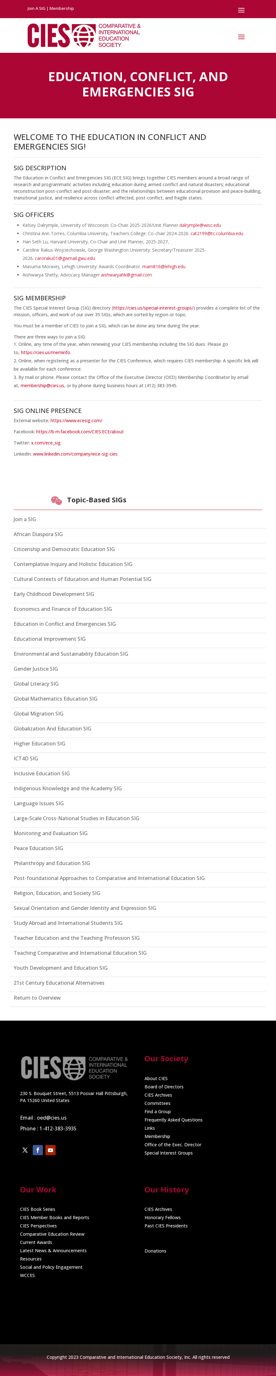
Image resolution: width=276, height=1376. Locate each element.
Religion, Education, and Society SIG (57, 893)
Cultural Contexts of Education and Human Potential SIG (82, 579)
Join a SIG (25, 519)
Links (150, 1128)
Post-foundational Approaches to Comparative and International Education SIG (109, 878)
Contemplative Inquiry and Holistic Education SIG (73, 564)
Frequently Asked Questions (174, 1120)
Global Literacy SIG (36, 684)
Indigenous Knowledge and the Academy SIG (68, 788)
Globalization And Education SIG (52, 728)
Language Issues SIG (39, 803)
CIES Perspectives (38, 1226)
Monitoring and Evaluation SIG (51, 833)
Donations (155, 1251)
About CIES (156, 1078)
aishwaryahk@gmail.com (126, 275)
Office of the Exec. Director (173, 1145)
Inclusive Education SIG (42, 773)
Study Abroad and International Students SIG (68, 923)
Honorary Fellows (163, 1217)
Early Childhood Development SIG (54, 594)
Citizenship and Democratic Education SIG (64, 549)
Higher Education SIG (39, 743)
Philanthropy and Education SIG (52, 863)
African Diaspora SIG (38, 534)
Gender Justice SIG (36, 669)
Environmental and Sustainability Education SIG (71, 654)
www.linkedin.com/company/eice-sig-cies (75, 454)
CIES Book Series (37, 1209)
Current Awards (36, 1242)
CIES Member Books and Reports (54, 1217)
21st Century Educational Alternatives (59, 983)
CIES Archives (158, 1095)
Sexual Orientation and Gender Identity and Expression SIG (85, 908)
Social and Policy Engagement (51, 1267)
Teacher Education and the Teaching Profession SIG (77, 938)
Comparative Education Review (52, 1234)
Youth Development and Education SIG (61, 968)
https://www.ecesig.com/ (76, 420)
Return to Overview (37, 998)
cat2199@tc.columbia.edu (217, 233)
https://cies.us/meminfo (45, 352)
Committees (158, 1103)
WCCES (27, 1275)
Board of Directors (164, 1087)
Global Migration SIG (39, 713)
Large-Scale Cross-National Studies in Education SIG (76, 818)
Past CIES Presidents (166, 1226)
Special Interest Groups (169, 1153)
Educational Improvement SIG (50, 639)
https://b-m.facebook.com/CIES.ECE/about (80, 432)
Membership (157, 1136)
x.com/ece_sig (46, 443)
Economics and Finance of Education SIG (63, 609)
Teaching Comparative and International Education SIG (80, 953)
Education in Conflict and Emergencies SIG (65, 624)
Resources (31, 1259)
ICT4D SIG (26, 758)
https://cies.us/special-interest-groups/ (153, 308)
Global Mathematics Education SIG (56, 698)
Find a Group (158, 1111)
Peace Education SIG (38, 848)
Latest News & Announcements (53, 1250)
